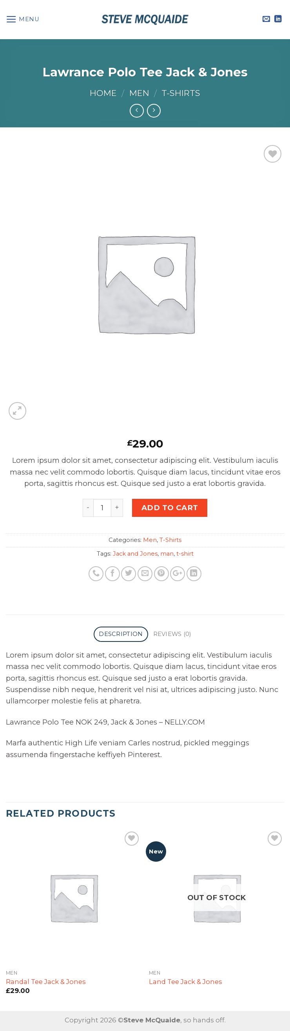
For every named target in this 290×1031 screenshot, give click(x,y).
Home (103, 93)
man (167, 553)
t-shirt (185, 553)
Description (121, 634)
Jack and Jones (135, 553)
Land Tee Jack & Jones (185, 982)
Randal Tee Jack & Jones (46, 982)
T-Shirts (180, 93)
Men (139, 93)
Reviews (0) (172, 634)
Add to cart (169, 507)
